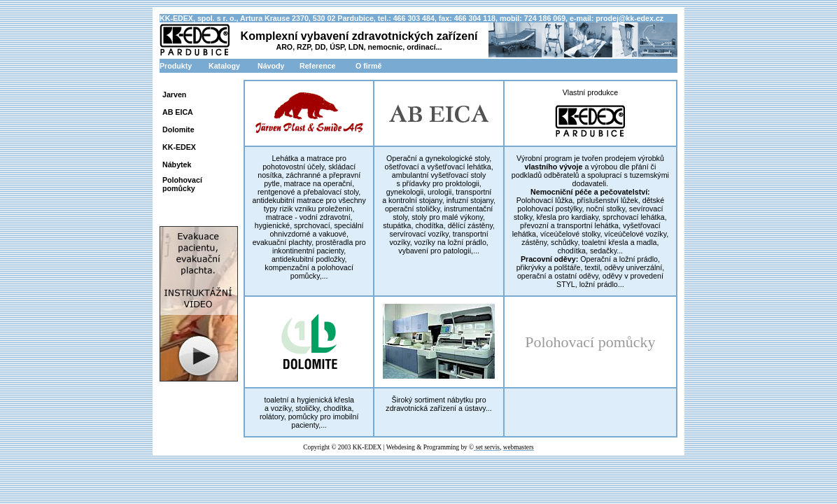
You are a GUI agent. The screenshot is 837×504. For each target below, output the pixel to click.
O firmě (368, 66)
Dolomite (178, 129)
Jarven (174, 94)
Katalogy (224, 66)
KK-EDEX (179, 147)
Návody (271, 66)
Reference (318, 66)
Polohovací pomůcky (182, 184)
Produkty (176, 66)
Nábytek (176, 164)
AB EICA (177, 112)
